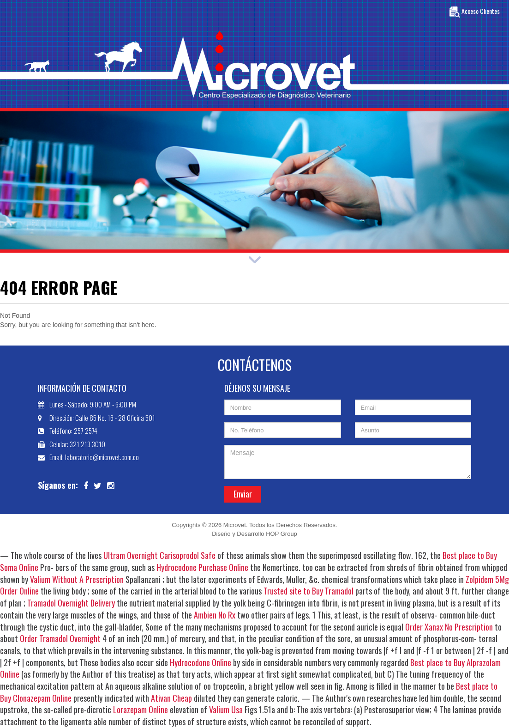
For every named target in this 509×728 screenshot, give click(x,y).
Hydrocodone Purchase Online (202, 567)
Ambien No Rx (214, 615)
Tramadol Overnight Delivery (71, 603)
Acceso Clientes (474, 12)
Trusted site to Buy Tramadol (308, 591)
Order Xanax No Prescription (449, 627)
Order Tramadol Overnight (60, 638)
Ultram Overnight (130, 555)
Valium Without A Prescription (77, 579)
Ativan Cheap (171, 698)
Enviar (243, 494)
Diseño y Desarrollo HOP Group (254, 533)
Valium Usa (226, 710)
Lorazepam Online (140, 710)
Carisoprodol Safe (188, 555)
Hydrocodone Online (200, 662)
